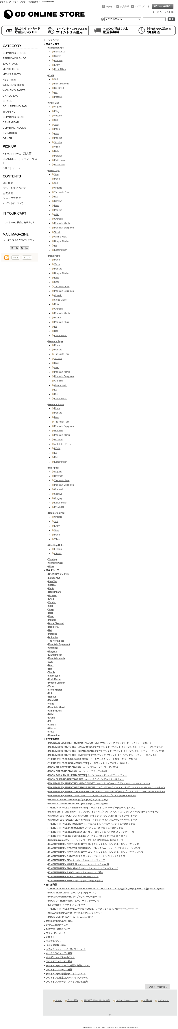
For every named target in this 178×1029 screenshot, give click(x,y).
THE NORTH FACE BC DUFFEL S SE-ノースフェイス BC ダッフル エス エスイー (89, 836)
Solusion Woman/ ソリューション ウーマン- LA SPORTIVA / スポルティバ (85, 840)
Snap (56, 124)
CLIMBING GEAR (13, 116)
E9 (55, 245)
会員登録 (124, 6)
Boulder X (59, 88)
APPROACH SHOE (15, 58)
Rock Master (54, 679)
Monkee (58, 138)
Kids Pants (9, 79)
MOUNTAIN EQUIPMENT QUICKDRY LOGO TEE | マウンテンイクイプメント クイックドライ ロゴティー (100, 743)
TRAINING (9, 111)
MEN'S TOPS (11, 68)
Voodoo (58, 115)
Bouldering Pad (56, 513)
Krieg (56, 111)
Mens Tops (54, 170)
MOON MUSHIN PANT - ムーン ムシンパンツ (70, 917)
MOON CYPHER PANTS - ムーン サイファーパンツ (73, 901)
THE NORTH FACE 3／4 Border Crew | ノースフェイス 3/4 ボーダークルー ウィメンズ (91, 807)
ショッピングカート (163, 6)
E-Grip (51, 717)
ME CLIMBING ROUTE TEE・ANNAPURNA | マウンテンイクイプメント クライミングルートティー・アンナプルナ (105, 747)
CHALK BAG (10, 95)
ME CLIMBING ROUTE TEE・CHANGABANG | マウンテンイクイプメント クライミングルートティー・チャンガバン (106, 751)
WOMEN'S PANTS (14, 90)
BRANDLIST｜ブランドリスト (20, 160)
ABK (56, 214)
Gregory (58, 498)
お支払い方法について (57, 925)
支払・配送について (14, 188)
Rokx (56, 304)
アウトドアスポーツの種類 (59, 969)
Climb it (58, 553)
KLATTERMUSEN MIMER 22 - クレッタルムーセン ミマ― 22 (78, 864)
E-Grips (58, 549)
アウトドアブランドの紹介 (59, 961)
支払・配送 (72, 1000)
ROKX (57, 448)
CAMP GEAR (11, 122)
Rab (56, 196)
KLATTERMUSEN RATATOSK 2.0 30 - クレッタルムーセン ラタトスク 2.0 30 (86, 856)
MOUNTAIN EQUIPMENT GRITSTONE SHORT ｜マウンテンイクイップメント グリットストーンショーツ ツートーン (106, 787)
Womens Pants (56, 404)
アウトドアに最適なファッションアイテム (67, 977)
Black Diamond (61, 83)
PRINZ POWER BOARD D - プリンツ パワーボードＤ (74, 896)
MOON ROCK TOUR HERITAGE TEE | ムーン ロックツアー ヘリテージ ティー (87, 775)
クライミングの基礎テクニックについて (66, 973)
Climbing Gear (55, 563)
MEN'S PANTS (12, 74)
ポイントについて (13, 203)
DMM (57, 151)
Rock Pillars (60, 69)
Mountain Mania (62, 223)
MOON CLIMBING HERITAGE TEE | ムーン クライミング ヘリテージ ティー (86, 779)
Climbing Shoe (56, 48)
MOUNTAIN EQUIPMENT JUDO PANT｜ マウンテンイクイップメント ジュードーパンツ (92, 795)
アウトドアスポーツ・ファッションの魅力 (67, 981)
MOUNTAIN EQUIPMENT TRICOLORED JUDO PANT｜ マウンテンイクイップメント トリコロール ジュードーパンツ (106, 791)
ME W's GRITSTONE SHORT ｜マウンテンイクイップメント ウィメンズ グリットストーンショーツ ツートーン (103, 811)
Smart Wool (54, 676)
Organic (58, 106)
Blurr (56, 205)
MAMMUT (59, 507)
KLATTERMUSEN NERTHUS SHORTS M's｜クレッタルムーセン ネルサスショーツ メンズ (93, 844)
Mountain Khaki (61, 322)
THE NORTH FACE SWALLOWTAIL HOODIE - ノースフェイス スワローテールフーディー (93, 909)
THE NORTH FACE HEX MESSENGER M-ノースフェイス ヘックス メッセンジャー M (91, 832)
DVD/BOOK (10, 132)
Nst (56, 92)
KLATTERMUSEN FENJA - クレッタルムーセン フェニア (76, 860)
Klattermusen (60, 160)
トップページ (52, 40)
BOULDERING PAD (15, 106)
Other (51, 566)
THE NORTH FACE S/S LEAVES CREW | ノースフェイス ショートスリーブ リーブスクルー (94, 759)
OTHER (7, 138)
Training (52, 559)
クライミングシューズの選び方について (66, 949)
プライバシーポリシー (57, 933)
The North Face (61, 192)
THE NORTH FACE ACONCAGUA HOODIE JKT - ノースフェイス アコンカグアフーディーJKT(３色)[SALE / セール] (106, 888)
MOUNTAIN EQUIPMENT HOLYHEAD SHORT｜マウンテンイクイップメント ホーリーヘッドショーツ (99, 783)
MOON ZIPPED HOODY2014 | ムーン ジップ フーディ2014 (77, 771)
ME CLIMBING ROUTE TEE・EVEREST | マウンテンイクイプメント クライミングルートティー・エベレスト (102, 755)
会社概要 (8, 183)
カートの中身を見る (19, 213)
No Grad (58, 439)
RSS (15, 258)
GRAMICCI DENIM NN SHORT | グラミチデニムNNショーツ (78, 803)
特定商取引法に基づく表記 (59, 921)
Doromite (58, 476)
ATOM (27, 258)
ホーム (58, 1000)
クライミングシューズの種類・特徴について (68, 965)
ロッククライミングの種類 (59, 953)
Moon (57, 129)
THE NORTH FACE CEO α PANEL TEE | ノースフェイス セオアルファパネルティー (90, 763)
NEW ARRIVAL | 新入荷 (17, 153)
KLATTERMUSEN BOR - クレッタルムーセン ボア (73, 876)
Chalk (51, 75)
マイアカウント (142, 6)
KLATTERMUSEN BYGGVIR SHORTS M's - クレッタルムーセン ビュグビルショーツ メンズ (94, 848)
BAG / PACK (10, 63)
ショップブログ (12, 198)
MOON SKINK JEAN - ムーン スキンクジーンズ (72, 892)
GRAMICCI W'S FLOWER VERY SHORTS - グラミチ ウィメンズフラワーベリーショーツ (92, 820)
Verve (57, 264)
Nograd (57, 317)
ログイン (110, 6)
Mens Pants (54, 256)
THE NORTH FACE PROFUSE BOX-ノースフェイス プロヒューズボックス (85, 828)
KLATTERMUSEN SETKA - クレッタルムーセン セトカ (75, 880)
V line (57, 147)
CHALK (7, 100)
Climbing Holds (56, 545)
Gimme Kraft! (60, 236)
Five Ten (58, 60)
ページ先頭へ (157, 986)
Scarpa (57, 56)
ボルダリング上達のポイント (60, 957)
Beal (56, 133)
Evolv (57, 65)
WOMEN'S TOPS (13, 84)
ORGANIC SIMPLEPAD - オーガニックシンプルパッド (75, 913)
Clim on (52, 728)
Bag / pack (53, 467)
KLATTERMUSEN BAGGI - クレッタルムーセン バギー (75, 872)
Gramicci (58, 219)
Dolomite (53, 637)
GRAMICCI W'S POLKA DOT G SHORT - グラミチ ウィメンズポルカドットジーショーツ (92, 816)
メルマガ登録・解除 (56, 945)
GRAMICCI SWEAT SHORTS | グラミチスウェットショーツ (78, 799)
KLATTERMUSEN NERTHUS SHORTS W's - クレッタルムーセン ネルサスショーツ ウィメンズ (95, 852)
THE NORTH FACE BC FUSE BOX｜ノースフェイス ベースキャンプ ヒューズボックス (91, 824)
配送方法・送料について (58, 929)
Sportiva (58, 142)
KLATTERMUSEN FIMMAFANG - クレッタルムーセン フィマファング (83, 868)
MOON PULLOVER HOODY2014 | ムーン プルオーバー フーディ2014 (83, 767)
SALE (51, 731)
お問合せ (8, 193)
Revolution (59, 164)
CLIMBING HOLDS (14, 127)
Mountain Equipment (64, 227)
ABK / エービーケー (64, 444)
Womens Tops (55, 341)
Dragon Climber (62, 241)
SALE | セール (11, 168)
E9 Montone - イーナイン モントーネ (66, 905)
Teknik (57, 232)
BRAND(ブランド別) (58, 574)
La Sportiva (59, 51)
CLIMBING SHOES (14, 52)
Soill (56, 79)
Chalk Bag (53, 103)
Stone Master (60, 300)
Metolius (58, 97)
